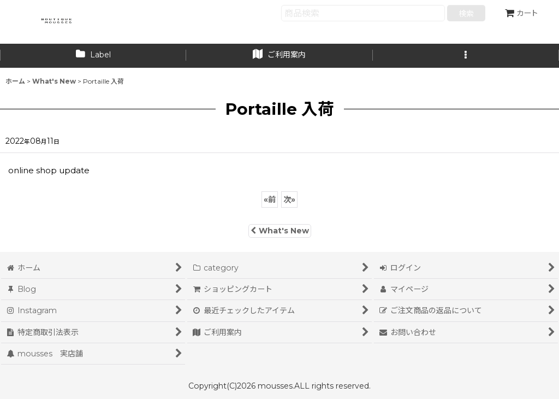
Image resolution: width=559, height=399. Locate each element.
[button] (466, 56)
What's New (280, 231)
